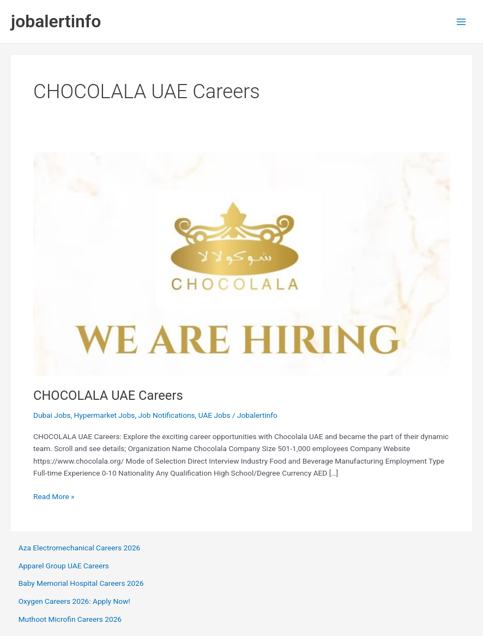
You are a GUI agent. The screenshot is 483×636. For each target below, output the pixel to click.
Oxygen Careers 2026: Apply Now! (74, 601)
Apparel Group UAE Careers (64, 565)
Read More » (54, 496)
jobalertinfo (56, 21)
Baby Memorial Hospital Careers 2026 (81, 583)
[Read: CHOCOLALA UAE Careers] (241, 263)
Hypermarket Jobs (104, 415)
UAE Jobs (214, 415)
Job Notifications (166, 415)
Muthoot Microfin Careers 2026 (70, 619)
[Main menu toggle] (461, 21)
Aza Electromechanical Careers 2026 (80, 547)
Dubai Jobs (51, 415)
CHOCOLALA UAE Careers (108, 395)
